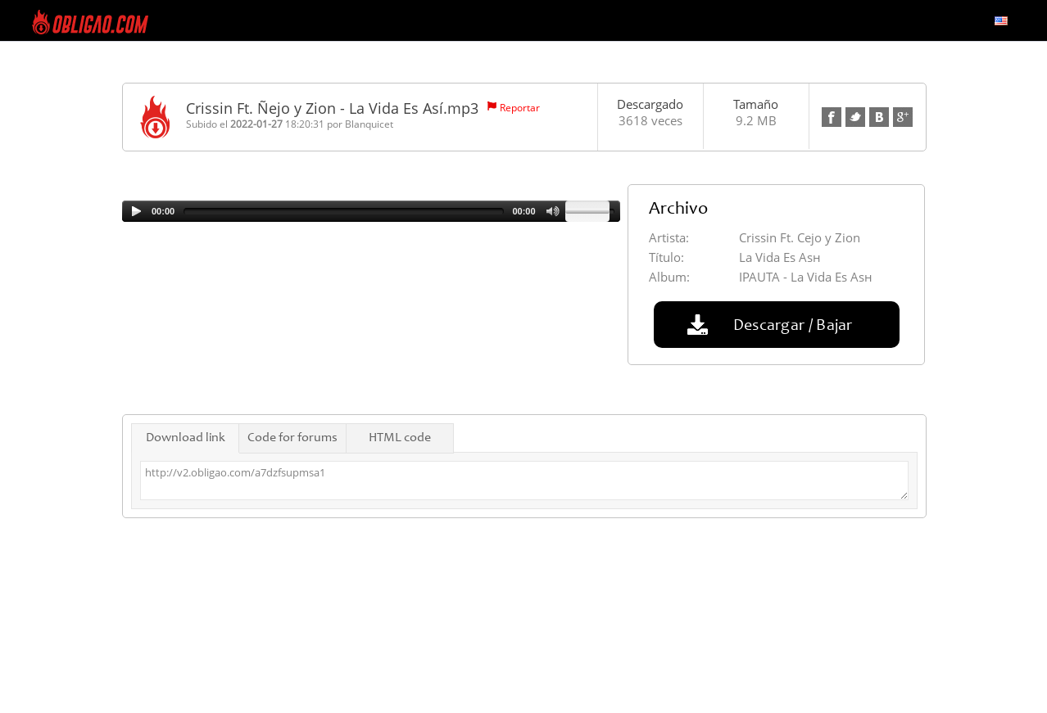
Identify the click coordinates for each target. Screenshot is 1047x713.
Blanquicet (369, 124)
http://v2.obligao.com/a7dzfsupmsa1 (524, 480)
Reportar (520, 108)
